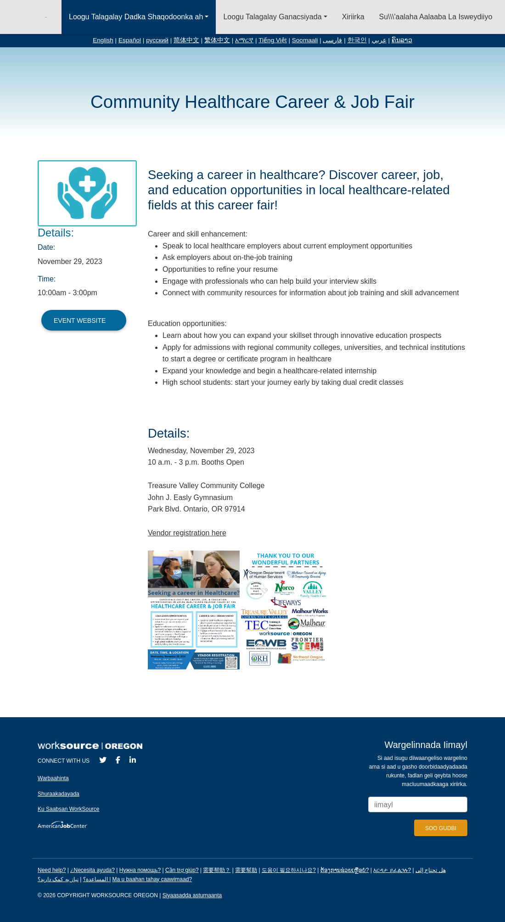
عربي (379, 40)
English (103, 40)
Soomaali (305, 40)
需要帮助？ (216, 870)
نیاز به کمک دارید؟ (73, 879)
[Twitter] (103, 760)
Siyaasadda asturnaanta (192, 895)
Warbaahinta (53, 778)
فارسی (332, 40)
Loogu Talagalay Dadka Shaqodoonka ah (136, 17)
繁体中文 (217, 40)
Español (129, 40)
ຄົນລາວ (402, 40)
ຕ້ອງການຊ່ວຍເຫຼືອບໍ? (344, 870)
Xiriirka (353, 17)
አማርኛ (244, 40)
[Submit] (440, 828)
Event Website (84, 320)
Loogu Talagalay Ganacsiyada (272, 17)
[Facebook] (118, 760)
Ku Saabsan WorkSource (69, 809)
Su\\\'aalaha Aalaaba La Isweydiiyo (436, 17)
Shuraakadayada (58, 794)
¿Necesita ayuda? (92, 870)
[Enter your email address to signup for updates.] (417, 805)
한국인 (357, 40)
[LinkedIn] (132, 760)
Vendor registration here (187, 533)
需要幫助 (246, 870)
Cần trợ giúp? (182, 870)
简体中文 (186, 40)
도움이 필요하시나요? (289, 870)
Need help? (52, 870)
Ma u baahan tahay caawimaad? (152, 879)
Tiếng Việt (272, 40)
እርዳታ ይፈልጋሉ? (392, 870)
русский (157, 40)
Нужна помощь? (140, 870)
